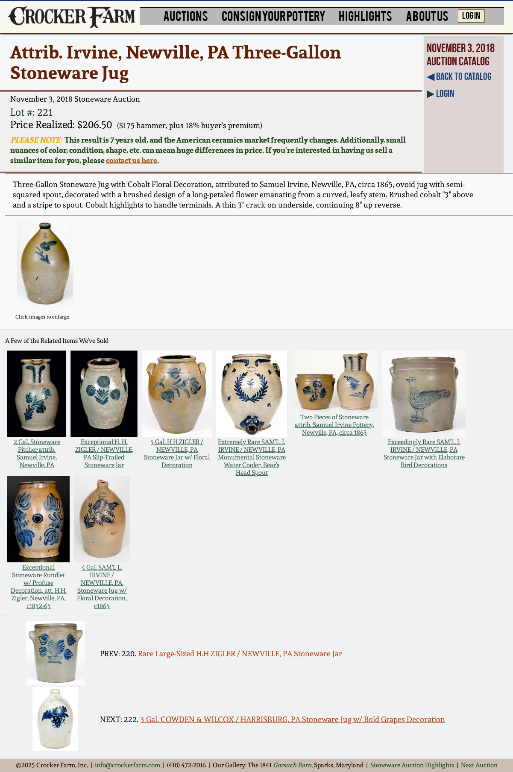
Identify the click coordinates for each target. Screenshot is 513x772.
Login (445, 93)
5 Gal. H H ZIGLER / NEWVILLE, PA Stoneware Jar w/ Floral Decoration (177, 453)
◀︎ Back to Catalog (459, 76)
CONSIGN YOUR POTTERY (273, 15)
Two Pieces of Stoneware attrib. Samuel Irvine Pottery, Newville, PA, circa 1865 (334, 424)
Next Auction (479, 765)
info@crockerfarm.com (127, 765)
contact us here (131, 160)
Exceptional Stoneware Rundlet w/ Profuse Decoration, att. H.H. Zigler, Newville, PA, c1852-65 (39, 587)
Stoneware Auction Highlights (412, 765)
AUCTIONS (185, 15)
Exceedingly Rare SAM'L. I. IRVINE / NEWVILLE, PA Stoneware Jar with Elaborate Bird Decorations (424, 453)
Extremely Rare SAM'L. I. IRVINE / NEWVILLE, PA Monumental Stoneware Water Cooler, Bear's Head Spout (252, 457)
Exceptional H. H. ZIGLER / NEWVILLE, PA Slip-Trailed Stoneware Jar (104, 453)
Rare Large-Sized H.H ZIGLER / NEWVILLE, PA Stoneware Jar (240, 653)
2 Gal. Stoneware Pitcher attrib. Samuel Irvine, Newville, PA (37, 453)
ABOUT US (427, 15)
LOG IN (471, 15)
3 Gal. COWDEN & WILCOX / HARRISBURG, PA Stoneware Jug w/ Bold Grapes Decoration (292, 719)
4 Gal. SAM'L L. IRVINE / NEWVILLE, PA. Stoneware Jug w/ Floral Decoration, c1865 (102, 587)
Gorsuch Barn (292, 765)
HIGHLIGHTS (365, 15)
